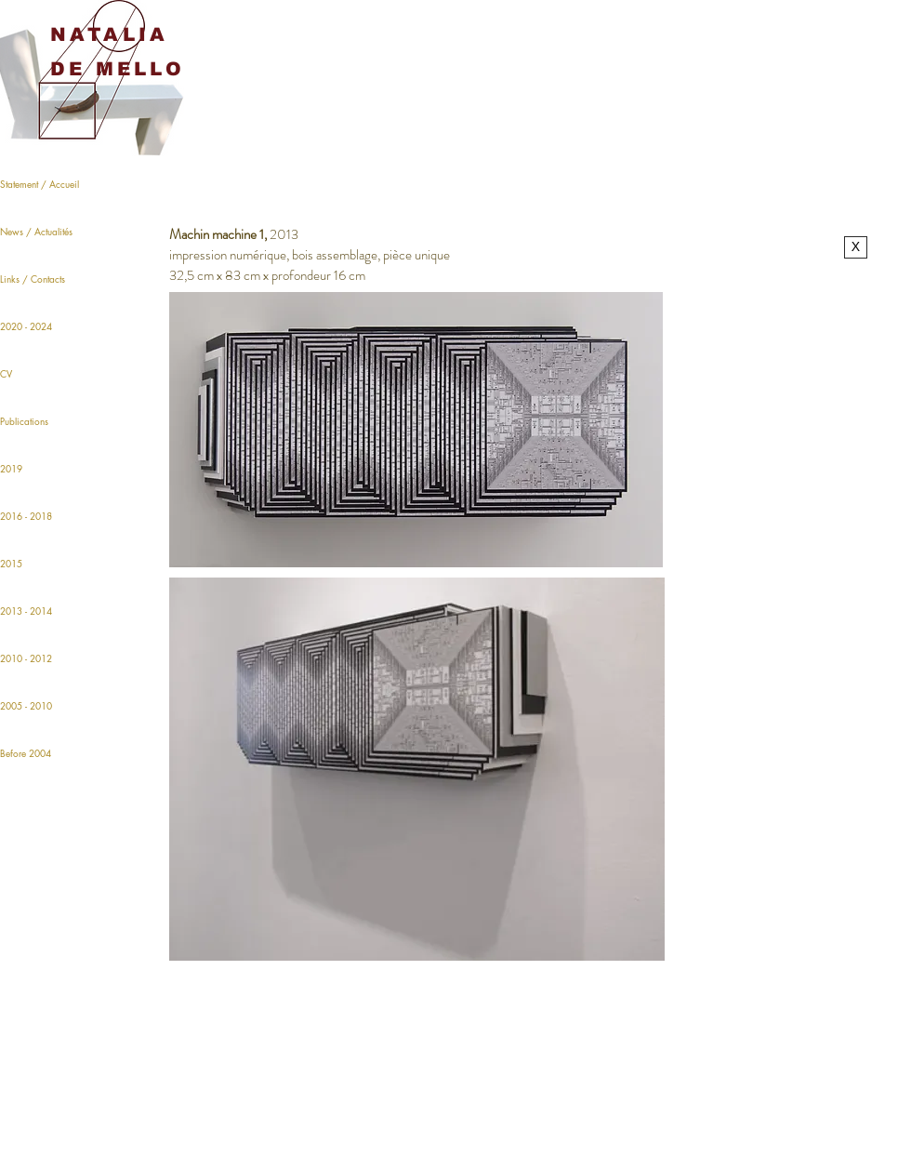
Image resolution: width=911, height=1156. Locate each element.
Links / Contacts (32, 279)
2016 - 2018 (26, 516)
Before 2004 (25, 753)
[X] (855, 247)
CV (6, 373)
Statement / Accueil (39, 184)
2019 (11, 468)
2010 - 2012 (26, 658)
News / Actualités (36, 231)
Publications (24, 421)
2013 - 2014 (26, 611)
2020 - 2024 (26, 326)
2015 (11, 563)
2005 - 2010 (26, 705)
